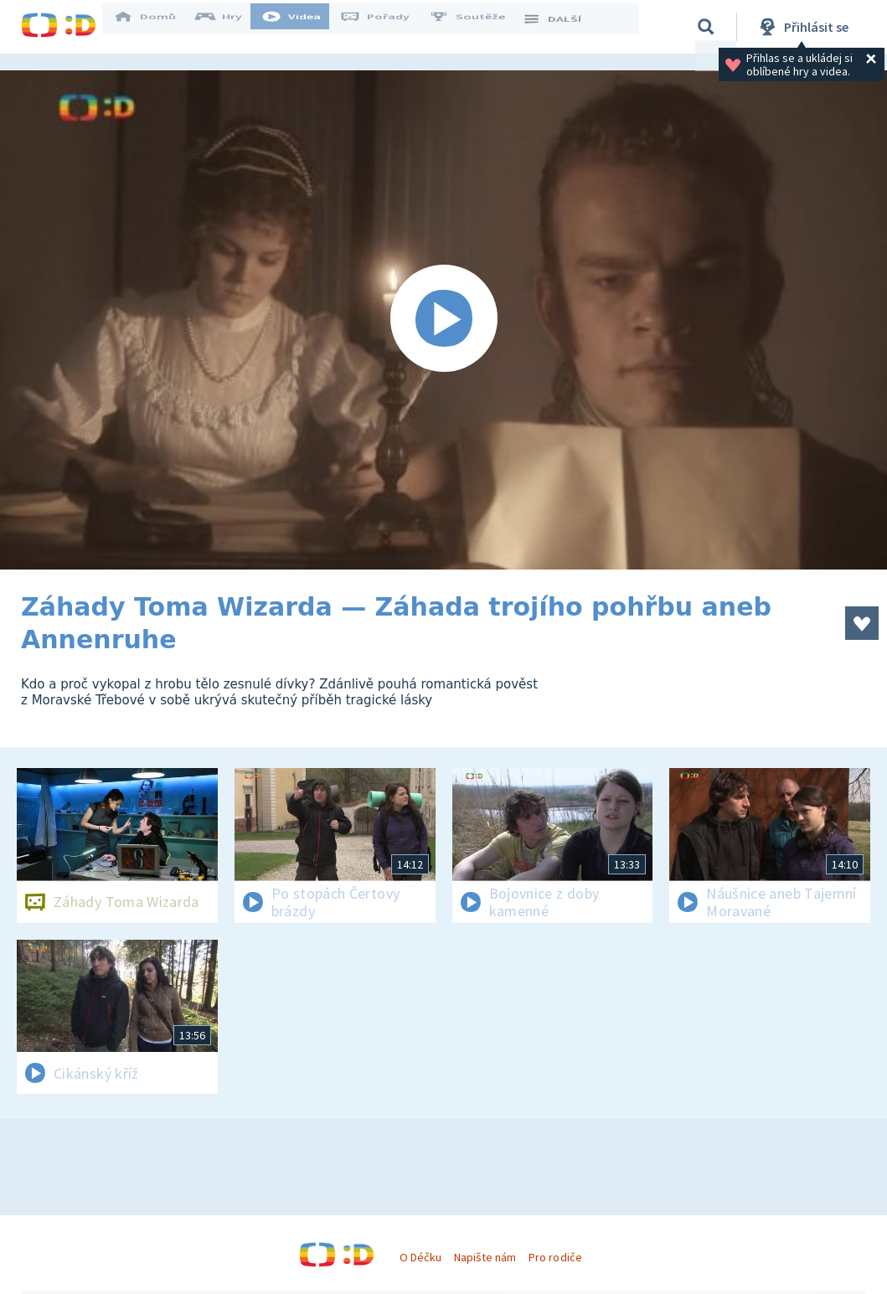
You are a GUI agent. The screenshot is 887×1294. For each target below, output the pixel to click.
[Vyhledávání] (706, 27)
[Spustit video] (443, 320)
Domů (155, 26)
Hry (230, 26)
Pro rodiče (555, 1257)
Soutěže (478, 26)
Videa (302, 26)
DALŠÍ (562, 26)
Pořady (386, 26)
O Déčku (420, 1257)
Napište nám (485, 1257)
